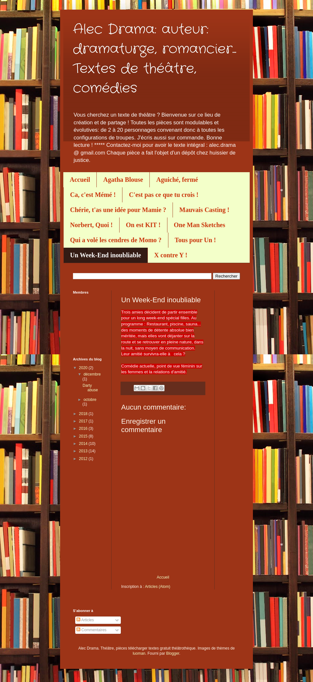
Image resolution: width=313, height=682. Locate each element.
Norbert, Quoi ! (91, 224)
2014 (84, 443)
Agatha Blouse (123, 179)
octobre (90, 399)
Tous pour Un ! (195, 240)
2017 (84, 421)
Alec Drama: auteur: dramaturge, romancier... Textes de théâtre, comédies (154, 59)
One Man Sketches (199, 224)
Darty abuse (90, 387)
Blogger (172, 653)
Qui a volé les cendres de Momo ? (116, 240)
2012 (84, 458)
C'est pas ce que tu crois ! (163, 194)
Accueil (80, 179)
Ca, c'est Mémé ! (93, 194)
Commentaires (91, 630)
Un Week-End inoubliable (105, 255)
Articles (85, 620)
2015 (84, 436)
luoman (139, 653)
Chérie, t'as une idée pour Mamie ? (118, 209)
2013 (84, 451)
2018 (84, 414)
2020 (84, 368)
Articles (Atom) (157, 586)
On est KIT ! (143, 224)
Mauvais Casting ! (204, 209)
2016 (84, 428)
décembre (92, 374)
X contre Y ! (170, 255)
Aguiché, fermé (177, 179)
